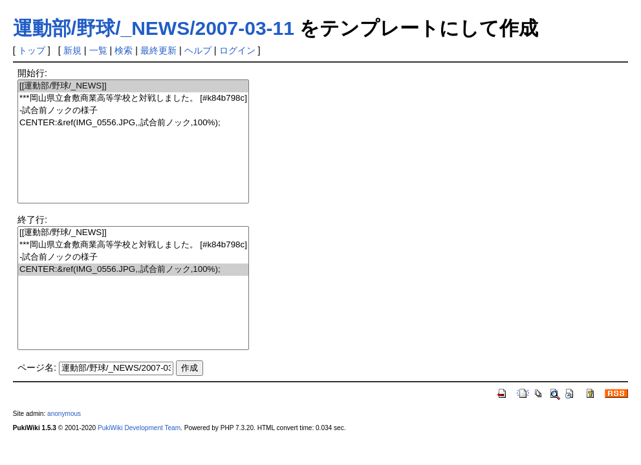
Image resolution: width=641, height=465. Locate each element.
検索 (123, 50)
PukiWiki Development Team (139, 427)
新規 (72, 50)
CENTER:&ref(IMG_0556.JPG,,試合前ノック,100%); (133, 123)
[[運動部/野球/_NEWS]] (133, 86)
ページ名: (36, 367)
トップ (31, 50)
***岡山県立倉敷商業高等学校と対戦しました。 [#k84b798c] (133, 98)
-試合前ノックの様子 (133, 111)
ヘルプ (198, 50)
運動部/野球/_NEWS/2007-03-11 (153, 28)
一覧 (98, 50)
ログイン (237, 50)
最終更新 (158, 50)
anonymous (64, 413)
